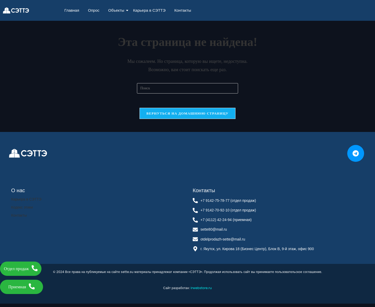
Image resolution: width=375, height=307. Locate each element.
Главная (71, 10)
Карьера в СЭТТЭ (149, 10)
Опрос (93, 10)
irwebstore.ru (201, 291)
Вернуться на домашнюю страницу (188, 115)
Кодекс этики (22, 210)
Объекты (117, 10)
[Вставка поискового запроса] (187, 88)
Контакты (182, 10)
